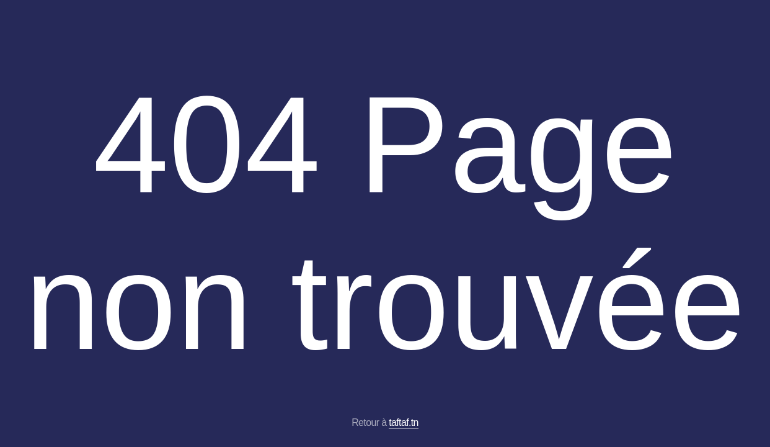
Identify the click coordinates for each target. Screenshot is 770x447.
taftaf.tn (403, 422)
